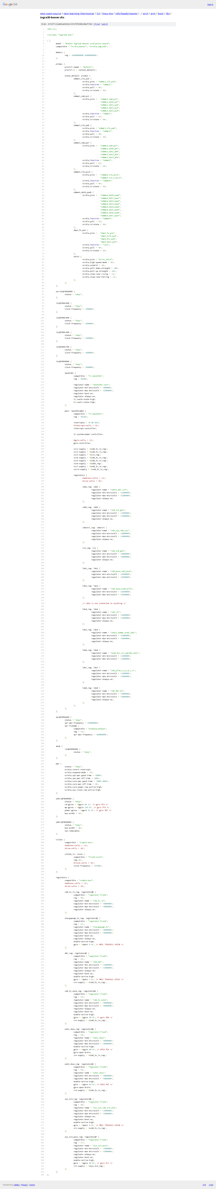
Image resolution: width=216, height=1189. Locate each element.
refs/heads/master (126, 13)
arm (153, 13)
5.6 (98, 13)
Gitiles (16, 1184)
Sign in (210, 4)
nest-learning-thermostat (78, 13)
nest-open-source (50, 13)
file (97, 24)
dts (168, 13)
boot (161, 13)
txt (204, 1184)
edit (104, 24)
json (211, 1184)
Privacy (24, 1184)
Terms (32, 1184)
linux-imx (107, 13)
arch (145, 13)
